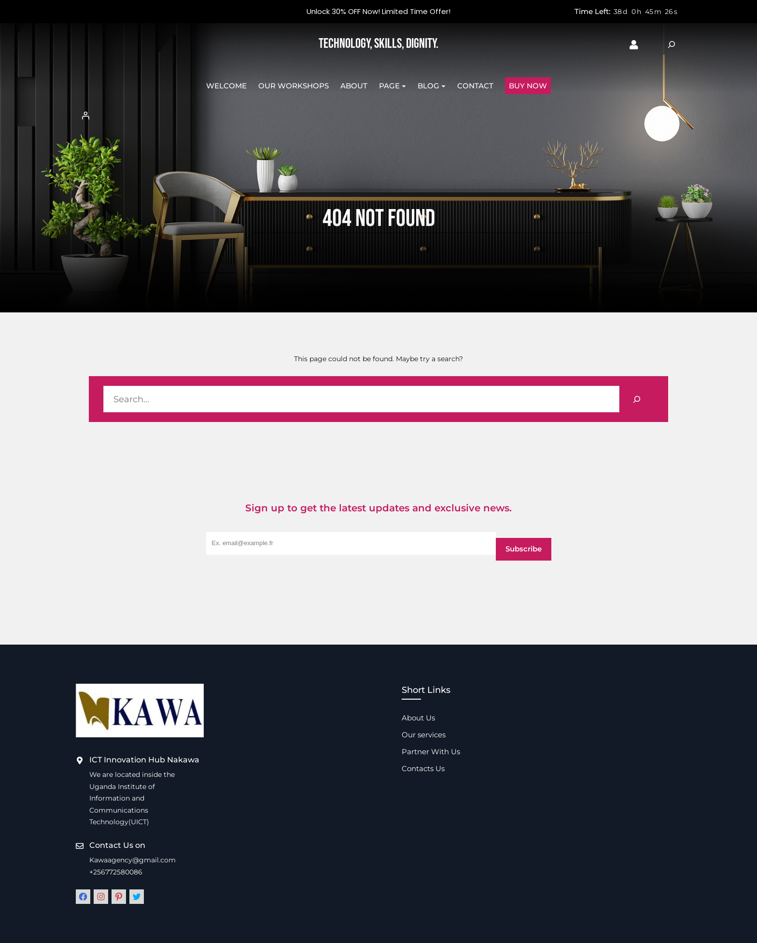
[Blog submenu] (443, 86)
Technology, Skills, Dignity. (378, 44)
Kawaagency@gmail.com (132, 860)
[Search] (636, 399)
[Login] (378, 115)
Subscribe (523, 548)
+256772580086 (115, 872)
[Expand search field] (671, 44)
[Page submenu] (404, 86)
